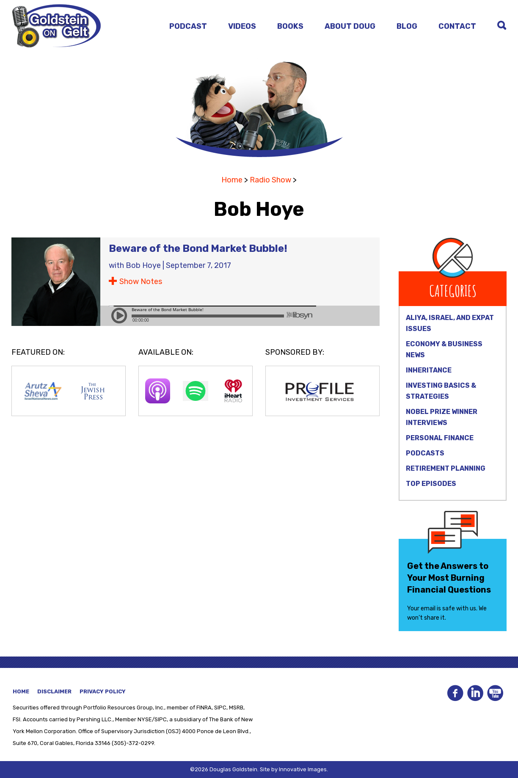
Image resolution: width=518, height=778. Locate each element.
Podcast (188, 26)
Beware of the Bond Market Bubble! (198, 248)
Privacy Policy (103, 691)
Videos (242, 26)
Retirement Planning (445, 468)
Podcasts (425, 453)
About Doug (350, 26)
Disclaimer (54, 691)
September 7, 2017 (198, 265)
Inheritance (429, 370)
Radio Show (270, 180)
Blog (407, 26)
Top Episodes (431, 484)
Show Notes (140, 281)
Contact (457, 26)
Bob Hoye (143, 265)
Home (231, 180)
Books (290, 26)
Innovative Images (303, 769)
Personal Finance (440, 438)
